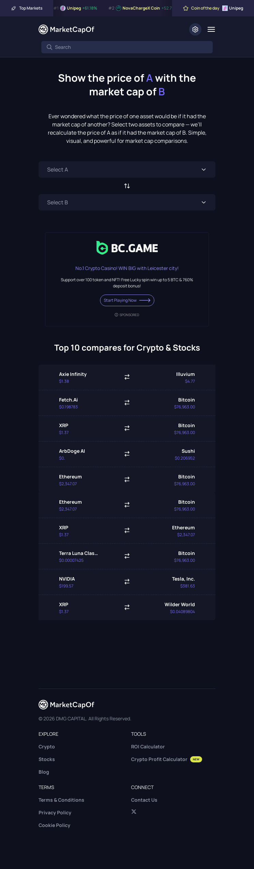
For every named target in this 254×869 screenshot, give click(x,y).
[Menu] (211, 29)
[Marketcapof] (66, 29)
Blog (44, 772)
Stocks (47, 759)
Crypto (47, 746)
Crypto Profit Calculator (166, 759)
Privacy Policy (55, 812)
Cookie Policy (54, 825)
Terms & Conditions (61, 800)
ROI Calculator (148, 746)
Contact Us (144, 800)
